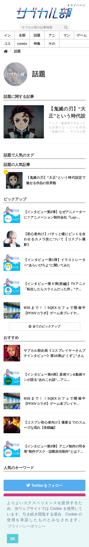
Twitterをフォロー (46, 485)
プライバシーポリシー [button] (27, 526)
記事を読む (44, 121)
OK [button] (12, 538)
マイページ (76, 5)
